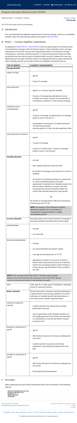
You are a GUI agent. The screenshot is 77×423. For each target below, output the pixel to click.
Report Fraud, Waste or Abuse (48, 412)
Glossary (30, 412)
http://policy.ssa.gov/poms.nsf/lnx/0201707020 (15, 405)
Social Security (14, 4)
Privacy (36, 412)
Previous (67, 18)
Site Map (60, 412)
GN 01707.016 (34, 47)
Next (73, 18)
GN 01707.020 (7, 24)
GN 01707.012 (22, 47)
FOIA (12, 412)
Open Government (21, 412)
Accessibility (7, 412)
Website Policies (69, 412)
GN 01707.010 (52, 37)
